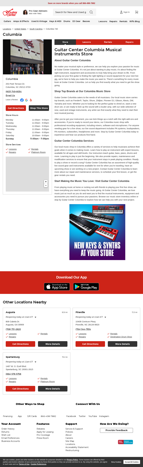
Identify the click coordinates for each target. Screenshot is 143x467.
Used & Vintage (39, 21)
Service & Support (74, 429)
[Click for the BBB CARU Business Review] (125, 442)
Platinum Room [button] (38, 152)
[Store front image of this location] (27, 56)
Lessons (103, 21)
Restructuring (72, 450)
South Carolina (36, 29)
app (19, 409)
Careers (69, 438)
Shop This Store (39, 108)
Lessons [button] (13, 149)
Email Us (10, 95)
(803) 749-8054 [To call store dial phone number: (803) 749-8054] (14, 91)
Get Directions (20, 344)
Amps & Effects (21, 21)
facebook (71, 409)
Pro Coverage (43, 435)
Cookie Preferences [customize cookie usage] (38, 464)
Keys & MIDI (55, 21)
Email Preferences (10, 438)
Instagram (104, 409)
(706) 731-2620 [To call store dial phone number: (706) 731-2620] (13, 329)
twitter (82, 409)
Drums (67, 21)
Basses (86, 21)
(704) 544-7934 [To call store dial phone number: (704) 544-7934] (83, 329)
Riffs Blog (135, 21)
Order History (8, 429)
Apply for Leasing (45, 432)
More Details (53, 344)
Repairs (113, 21)
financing (8, 409)
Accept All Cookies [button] (132, 462)
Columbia (12, 34)
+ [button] (46, 181)
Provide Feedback (116, 430)
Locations (7, 29)
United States (20, 29)
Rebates (41, 429)
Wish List (5, 435)
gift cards (32, 409)
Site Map (69, 441)
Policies (69, 432)
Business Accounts (10, 441)
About (68, 435)
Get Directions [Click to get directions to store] (16, 108)
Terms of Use (24, 464)
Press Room (43, 438)
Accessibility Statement (77, 447)
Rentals (123, 21)
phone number (48, 409)
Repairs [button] (12, 152)
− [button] (46, 185)
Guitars (7, 21)
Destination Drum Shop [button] (121, 337)
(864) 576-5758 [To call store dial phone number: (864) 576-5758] (13, 374)
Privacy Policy (72, 460)
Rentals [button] (34, 149)
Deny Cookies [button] (116, 462)
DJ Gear (76, 21)
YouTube (92, 409)
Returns (5, 432)
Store (65, 42)
